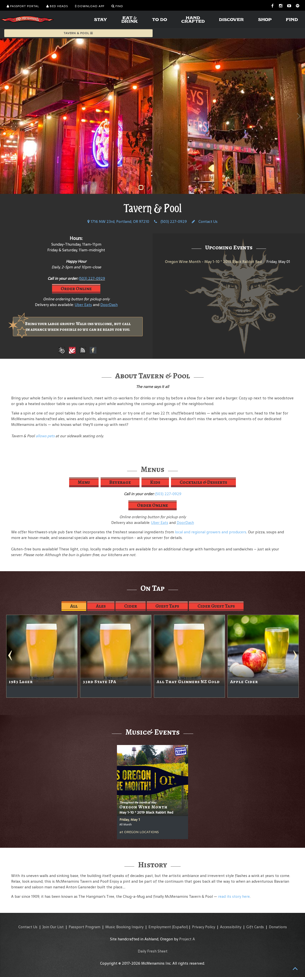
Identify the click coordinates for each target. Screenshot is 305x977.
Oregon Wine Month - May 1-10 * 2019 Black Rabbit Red (213, 261)
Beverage (120, 482)
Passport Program (84, 927)
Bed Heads (57, 6)
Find (117, 6)
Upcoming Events (228, 247)
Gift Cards (255, 927)
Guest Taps (167, 606)
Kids (155, 482)
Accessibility (230, 927)
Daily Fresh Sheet (152, 951)
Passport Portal (23, 6)
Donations (278, 927)
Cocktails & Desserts (203, 482)
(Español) (180, 927)
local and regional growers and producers (210, 532)
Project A (187, 939)
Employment (159, 927)
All (74, 606)
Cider (130, 606)
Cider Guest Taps (216, 606)
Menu (84, 482)
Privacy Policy (203, 927)
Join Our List (53, 927)
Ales (101, 606)
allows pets (45, 436)
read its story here (234, 896)
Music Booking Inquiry (124, 927)
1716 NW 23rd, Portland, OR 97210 (118, 221)
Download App (89, 6)
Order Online (76, 288)
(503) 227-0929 (170, 221)
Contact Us (205, 221)
